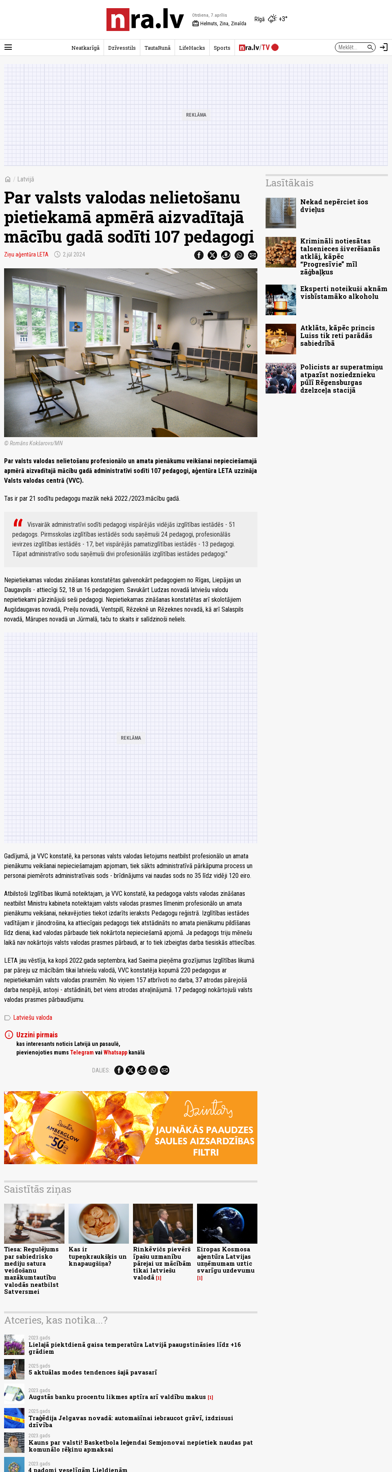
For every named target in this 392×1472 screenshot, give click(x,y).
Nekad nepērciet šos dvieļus (334, 205)
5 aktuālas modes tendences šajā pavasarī (93, 1372)
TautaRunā (157, 47)
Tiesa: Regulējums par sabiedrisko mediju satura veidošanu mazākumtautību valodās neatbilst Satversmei (31, 1270)
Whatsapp (115, 1052)
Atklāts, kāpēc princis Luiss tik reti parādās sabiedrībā (337, 335)
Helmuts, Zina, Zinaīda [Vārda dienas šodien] (219, 24)
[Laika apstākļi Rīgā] (271, 19)
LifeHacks (192, 47)
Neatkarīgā (85, 47)
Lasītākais (290, 182)
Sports (222, 47)
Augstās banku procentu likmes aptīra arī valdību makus (117, 1397)
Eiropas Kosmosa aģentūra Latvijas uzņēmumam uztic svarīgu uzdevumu (226, 1259)
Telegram (82, 1052)
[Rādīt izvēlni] (8, 47)
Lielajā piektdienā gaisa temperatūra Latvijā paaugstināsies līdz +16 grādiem (135, 1348)
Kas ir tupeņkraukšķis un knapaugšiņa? (98, 1256)
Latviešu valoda (28, 1017)
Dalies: (101, 1070)
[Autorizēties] (384, 47)
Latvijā (25, 179)
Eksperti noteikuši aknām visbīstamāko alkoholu (344, 292)
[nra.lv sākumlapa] (145, 19)
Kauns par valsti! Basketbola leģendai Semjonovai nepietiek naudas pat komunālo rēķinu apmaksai (141, 1446)
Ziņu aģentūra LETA (26, 254)
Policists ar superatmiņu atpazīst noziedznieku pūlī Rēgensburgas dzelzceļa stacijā (341, 378)
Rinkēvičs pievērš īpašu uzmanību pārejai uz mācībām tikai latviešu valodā (162, 1263)
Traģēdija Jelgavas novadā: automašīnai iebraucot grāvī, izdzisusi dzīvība (131, 1421)
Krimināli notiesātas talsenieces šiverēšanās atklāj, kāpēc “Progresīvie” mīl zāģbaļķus (340, 256)
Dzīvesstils (122, 47)
